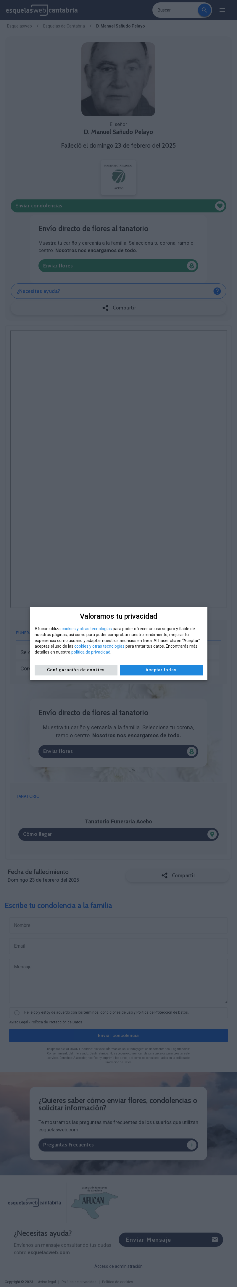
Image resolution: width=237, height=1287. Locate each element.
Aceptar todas (161, 669)
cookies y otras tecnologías (87, 628)
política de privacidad (90, 652)
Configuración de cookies (76, 669)
